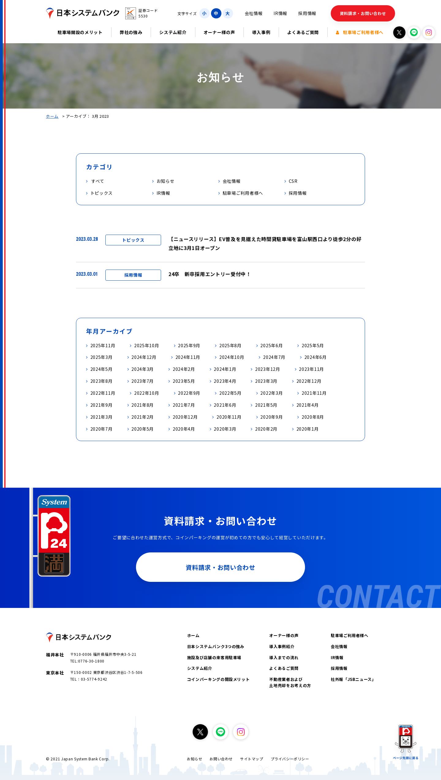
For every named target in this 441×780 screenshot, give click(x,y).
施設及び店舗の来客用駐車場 (214, 657)
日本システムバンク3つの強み (215, 646)
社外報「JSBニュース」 (353, 679)
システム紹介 (172, 32)
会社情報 (254, 13)
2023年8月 (101, 381)
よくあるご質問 (303, 32)
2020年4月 (184, 429)
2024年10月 (231, 357)
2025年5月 (313, 345)
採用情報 (307, 13)
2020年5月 (142, 429)
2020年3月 (225, 429)
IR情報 (280, 13)
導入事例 (261, 32)
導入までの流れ (284, 657)
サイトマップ (251, 758)
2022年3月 (271, 393)
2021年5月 (266, 405)
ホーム (52, 116)
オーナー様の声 (219, 32)
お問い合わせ (221, 758)
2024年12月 (143, 357)
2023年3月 (266, 381)
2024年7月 (274, 357)
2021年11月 (314, 393)
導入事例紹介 (281, 646)
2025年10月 (146, 345)
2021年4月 (307, 405)
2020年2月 (266, 429)
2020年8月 (313, 417)
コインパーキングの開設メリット (218, 679)
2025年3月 (101, 357)
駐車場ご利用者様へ (359, 32)
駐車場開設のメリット (80, 32)
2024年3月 (142, 369)
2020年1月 (307, 429)
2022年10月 (146, 393)
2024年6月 (315, 357)
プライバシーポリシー (290, 758)
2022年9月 (189, 393)
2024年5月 (101, 369)
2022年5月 (230, 393)
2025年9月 (189, 345)
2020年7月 (101, 429)
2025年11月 (102, 345)
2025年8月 (230, 345)
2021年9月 (101, 405)
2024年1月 (225, 369)
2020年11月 (229, 417)
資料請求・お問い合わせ (363, 13)
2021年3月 (101, 417)
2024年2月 (184, 369)
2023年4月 (225, 381)
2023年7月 (142, 381)
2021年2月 (142, 417)
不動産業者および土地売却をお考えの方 (290, 682)
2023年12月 (267, 369)
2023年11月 (311, 369)
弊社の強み (131, 32)
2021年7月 (184, 405)
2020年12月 (185, 417)
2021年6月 (225, 405)
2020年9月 (271, 417)
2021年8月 (142, 405)
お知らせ (194, 758)
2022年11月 (102, 393)
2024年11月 (188, 357)
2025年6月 (271, 345)
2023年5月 (184, 381)
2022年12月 (309, 381)
